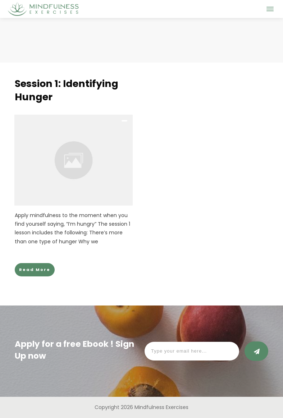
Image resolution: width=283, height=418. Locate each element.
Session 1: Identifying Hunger (66, 90)
